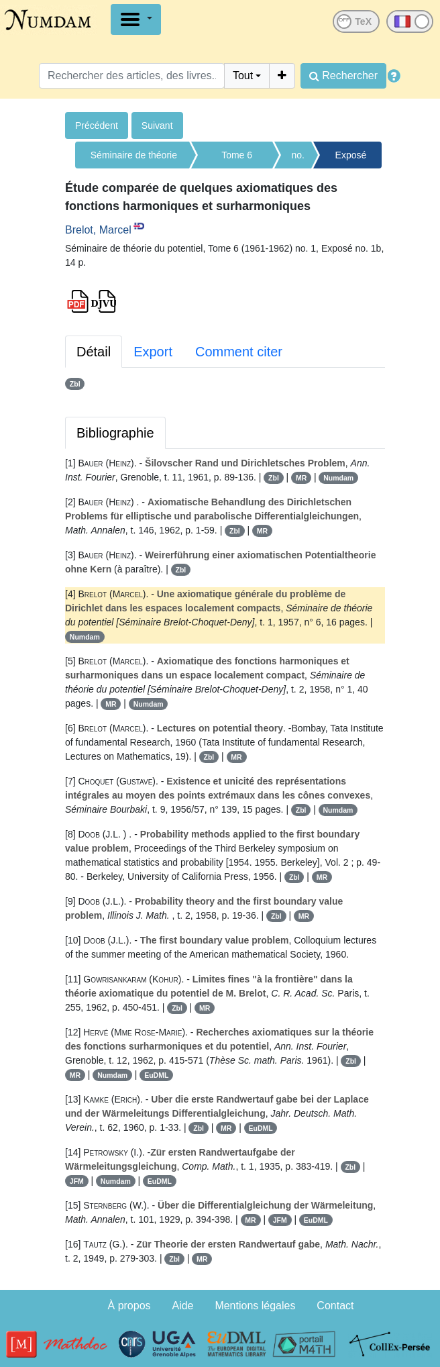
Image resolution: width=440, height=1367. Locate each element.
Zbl (75, 384)
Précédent (96, 125)
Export (152, 351)
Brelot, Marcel (98, 230)
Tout (243, 75)
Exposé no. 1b (351, 159)
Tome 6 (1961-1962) (236, 159)
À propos (129, 1305)
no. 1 (297, 159)
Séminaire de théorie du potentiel (134, 159)
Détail (93, 351)
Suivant (157, 125)
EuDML (156, 1075)
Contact (335, 1305)
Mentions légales (255, 1305)
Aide (182, 1305)
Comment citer (238, 351)
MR (301, 478)
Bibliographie (115, 432)
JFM (77, 1181)
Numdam (338, 478)
